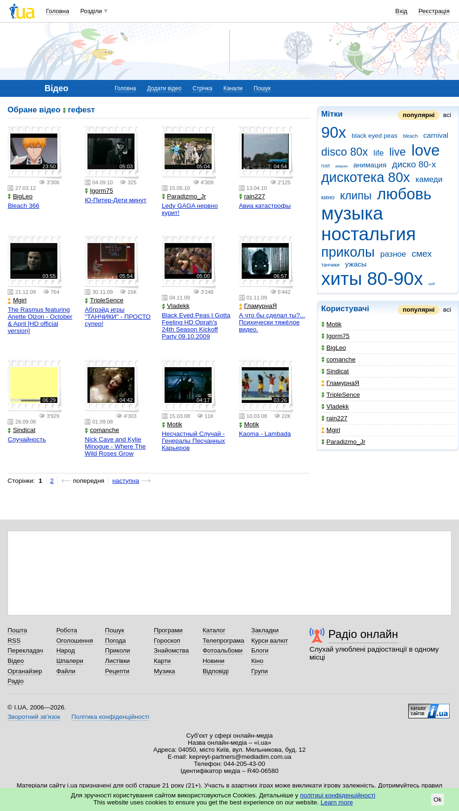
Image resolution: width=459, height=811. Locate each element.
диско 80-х (414, 164)
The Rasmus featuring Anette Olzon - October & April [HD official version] (40, 320)
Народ (65, 650)
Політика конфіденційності (110, 716)
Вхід (402, 11)
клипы (356, 195)
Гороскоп (167, 640)
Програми (168, 630)
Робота (66, 630)
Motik (331, 324)
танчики (330, 265)
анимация (370, 165)
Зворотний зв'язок (34, 716)
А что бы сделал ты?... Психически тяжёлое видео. (272, 322)
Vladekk (335, 406)
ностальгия (368, 234)
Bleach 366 (23, 205)
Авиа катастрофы (265, 205)
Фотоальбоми (223, 650)
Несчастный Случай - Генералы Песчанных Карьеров (193, 440)
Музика (164, 671)
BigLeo (333, 347)
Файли (66, 671)
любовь (404, 194)
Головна (57, 11)
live (397, 152)
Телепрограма (224, 640)
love (426, 150)
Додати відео (164, 88)
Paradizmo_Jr (343, 441)
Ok (438, 799)
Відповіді (216, 671)
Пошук (261, 88)
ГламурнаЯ (340, 382)
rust (325, 165)
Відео (16, 660)
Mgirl (330, 429)
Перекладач (25, 650)
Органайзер (25, 671)
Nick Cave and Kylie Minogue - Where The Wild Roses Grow (115, 446)
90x (333, 132)
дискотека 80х (365, 177)
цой (431, 284)
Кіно (257, 660)
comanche (338, 359)
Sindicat (335, 371)
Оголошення (74, 640)
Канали (233, 88)
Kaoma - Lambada (265, 433)
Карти (162, 660)
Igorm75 (335, 335)
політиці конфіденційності (337, 795)
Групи (259, 671)
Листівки (117, 660)
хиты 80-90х (372, 278)
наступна (125, 480)
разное (393, 254)
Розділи (91, 11)
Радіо (16, 681)
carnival (435, 135)
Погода (115, 640)
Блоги (260, 650)
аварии (341, 166)
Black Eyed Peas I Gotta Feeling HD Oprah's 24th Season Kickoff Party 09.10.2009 (196, 326)
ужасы (356, 264)
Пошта (17, 630)
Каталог (214, 630)
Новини (214, 660)
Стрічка (202, 88)
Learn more (337, 802)
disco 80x (344, 152)
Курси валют (269, 640)
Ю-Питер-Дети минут (115, 200)
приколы (348, 252)
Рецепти (117, 671)
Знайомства (171, 650)
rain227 (334, 418)
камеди (429, 179)
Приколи (117, 650)
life (378, 153)
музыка (352, 213)
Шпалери (69, 660)
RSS (14, 640)
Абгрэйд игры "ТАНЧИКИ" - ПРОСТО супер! (117, 316)
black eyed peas (374, 135)
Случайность (27, 439)
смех (422, 254)
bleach (410, 136)
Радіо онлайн (363, 634)
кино (327, 197)
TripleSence (340, 394)
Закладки (264, 630)
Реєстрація (434, 11)
